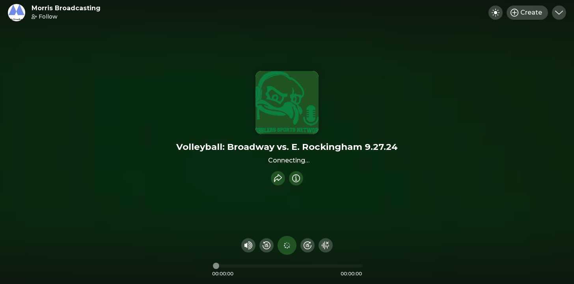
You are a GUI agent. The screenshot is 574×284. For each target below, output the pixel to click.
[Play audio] (287, 245)
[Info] (296, 178)
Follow (45, 16)
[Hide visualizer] (326, 245)
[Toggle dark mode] (495, 13)
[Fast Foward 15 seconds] (307, 245)
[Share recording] (278, 178)
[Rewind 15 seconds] (266, 245)
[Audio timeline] (288, 265)
